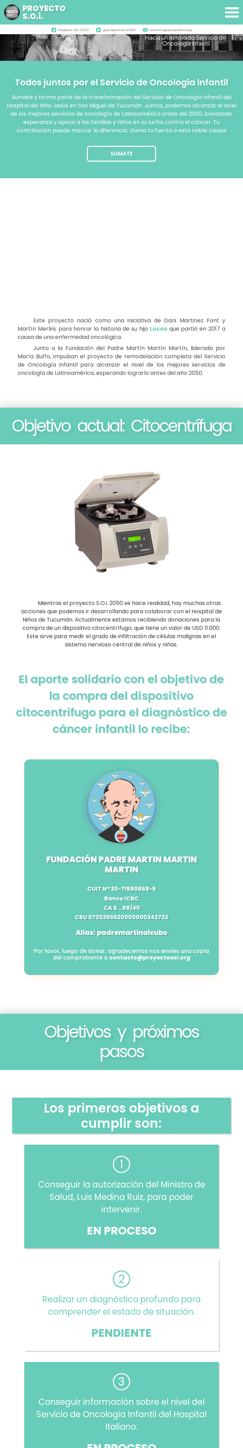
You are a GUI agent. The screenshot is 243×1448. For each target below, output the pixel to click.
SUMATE (121, 154)
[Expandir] (232, 12)
